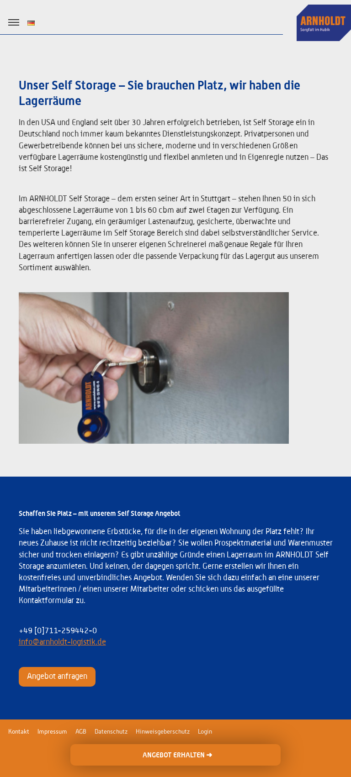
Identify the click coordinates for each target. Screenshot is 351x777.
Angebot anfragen (57, 676)
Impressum (52, 732)
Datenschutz (111, 732)
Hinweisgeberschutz (163, 732)
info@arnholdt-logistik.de (62, 642)
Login (205, 732)
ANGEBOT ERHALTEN (177, 755)
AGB (80, 732)
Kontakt (18, 732)
